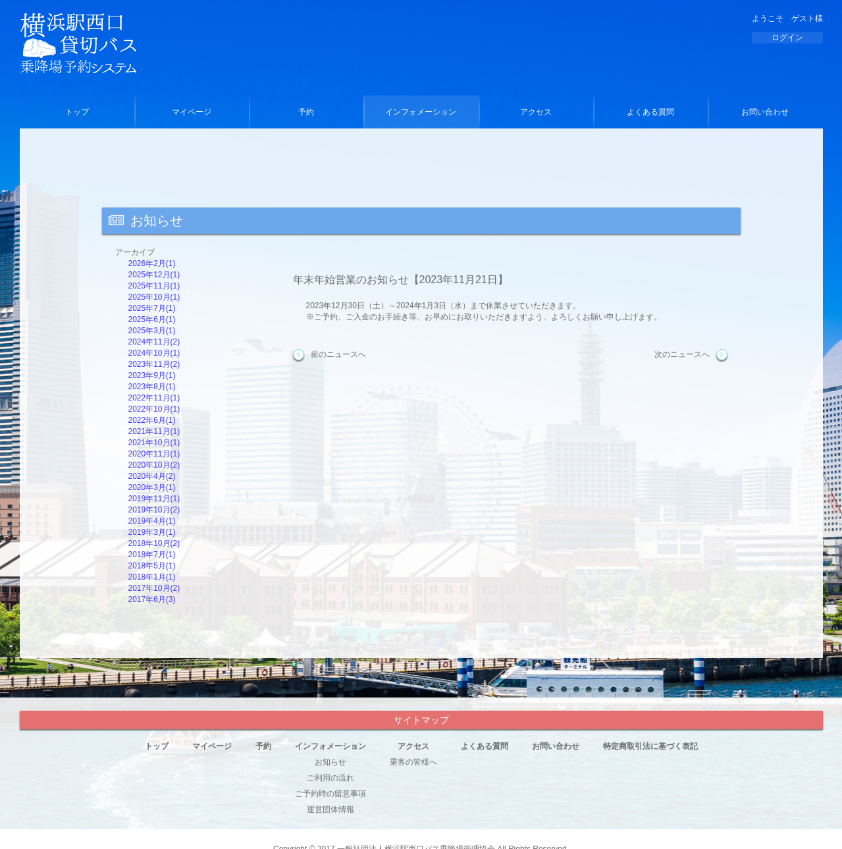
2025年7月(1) (152, 308)
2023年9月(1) (152, 375)
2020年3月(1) (152, 487)
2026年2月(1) (152, 263)
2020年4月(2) (152, 476)
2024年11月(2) (154, 341)
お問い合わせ (765, 112)
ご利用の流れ (330, 777)
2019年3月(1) (152, 532)
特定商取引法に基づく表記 (650, 746)
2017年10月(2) (154, 588)
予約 (306, 112)
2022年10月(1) (154, 409)
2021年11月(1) (154, 431)
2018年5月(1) (152, 565)
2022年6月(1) (152, 420)
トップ (77, 112)
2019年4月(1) (152, 521)
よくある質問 (650, 112)
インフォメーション (420, 112)
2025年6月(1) (152, 319)
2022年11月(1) (154, 397)
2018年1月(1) (152, 577)
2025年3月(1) (152, 330)
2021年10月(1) (154, 442)
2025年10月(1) (154, 297)
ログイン (787, 37)
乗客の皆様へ (413, 762)
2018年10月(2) (154, 543)
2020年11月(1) (154, 453)
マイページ (191, 112)
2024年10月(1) (154, 353)
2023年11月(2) (154, 364)
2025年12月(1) (154, 274)
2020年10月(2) (154, 465)
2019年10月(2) (154, 509)
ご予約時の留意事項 (330, 793)
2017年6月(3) (152, 599)
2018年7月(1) (152, 554)
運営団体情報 (330, 809)
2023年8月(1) (152, 386)
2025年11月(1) (154, 285)
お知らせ (330, 762)
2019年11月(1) (154, 498)
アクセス (536, 112)
